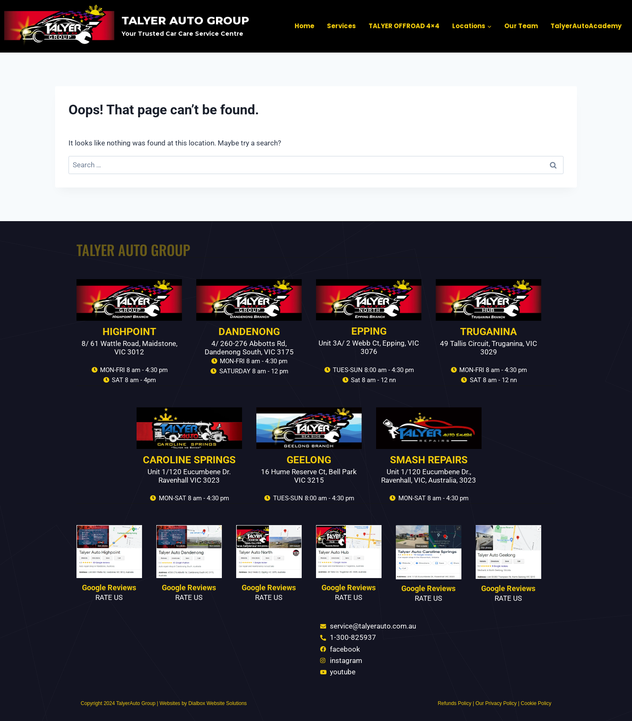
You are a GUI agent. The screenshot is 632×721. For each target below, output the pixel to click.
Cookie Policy (536, 703)
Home (304, 25)
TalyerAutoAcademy (585, 25)
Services (341, 25)
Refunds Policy (454, 703)
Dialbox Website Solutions (217, 703)
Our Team (521, 25)
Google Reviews (109, 587)
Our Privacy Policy (495, 703)
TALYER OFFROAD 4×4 (404, 25)
